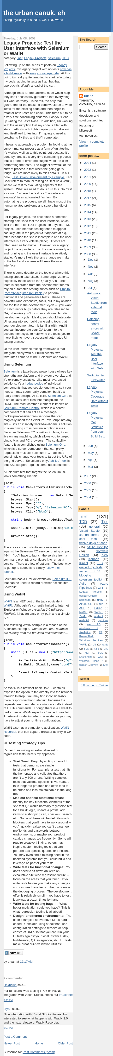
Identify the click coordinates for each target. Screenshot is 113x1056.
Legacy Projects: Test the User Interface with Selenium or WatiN (37, 48)
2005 (88, 490)
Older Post (65, 1043)
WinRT (99, 611)
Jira (106, 648)
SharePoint (85, 657)
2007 (88, 476)
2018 (88, 191)
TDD (65, 58)
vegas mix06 (89, 571)
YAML (83, 644)
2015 (88, 205)
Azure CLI (86, 603)
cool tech (88, 539)
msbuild (84, 620)
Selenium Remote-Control (22, 408)
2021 (88, 177)
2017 (88, 198)
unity (100, 599)
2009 (88, 247)
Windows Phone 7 (91, 661)
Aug (91, 281)
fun (101, 603)
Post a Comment (15, 1036)
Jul (90, 288)
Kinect (83, 563)
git (94, 644)
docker (83, 665)
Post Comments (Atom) (39, 1052)
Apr (91, 460)
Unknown (10, 985)
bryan (8, 1009)
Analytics (85, 632)
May (91, 453)
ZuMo (83, 616)
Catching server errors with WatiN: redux (96, 328)
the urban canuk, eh (34, 13)
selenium (54, 58)
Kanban (93, 559)
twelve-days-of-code (93, 543)
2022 (88, 169)
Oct (91, 274)
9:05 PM (8, 1000)
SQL (100, 652)
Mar (91, 466)
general (94, 526)
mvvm (94, 665)
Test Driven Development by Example (38, 177)
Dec (91, 259)
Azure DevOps (97, 547)
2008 (88, 254)
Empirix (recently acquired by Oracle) (37, 291)
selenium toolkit (90, 579)
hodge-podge (34, 383)
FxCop (98, 607)
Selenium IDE (62, 579)
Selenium (10, 371)
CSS (96, 648)
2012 (88, 226)
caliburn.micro (88, 595)
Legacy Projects (35, 58)
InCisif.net (66, 995)
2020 (88, 184)
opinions (103, 620)
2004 (88, 497)
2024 (88, 162)
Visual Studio (89, 530)
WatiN (8, 601)
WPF (101, 587)
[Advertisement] (93, 67)
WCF (101, 657)
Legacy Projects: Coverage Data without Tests (97, 396)
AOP (82, 607)
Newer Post (12, 1043)
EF (100, 632)
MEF (87, 652)
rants (105, 644)
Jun (91, 446)
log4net (98, 616)
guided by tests (91, 567)
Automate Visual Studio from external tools (97, 302)
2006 (88, 483)
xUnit (105, 665)
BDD (86, 648)
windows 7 (88, 628)
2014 (88, 212)
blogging (85, 575)
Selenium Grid (55, 444)
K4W (104, 555)
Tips (104, 522)
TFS (100, 563)
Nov (91, 266)
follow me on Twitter (94, 685)
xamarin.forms (89, 535)
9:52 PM (8, 1028)
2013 (88, 219)
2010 (88, 240)
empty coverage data (44, 73)
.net (20, 58)
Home (39, 1043)
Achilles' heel (57, 460)
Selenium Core (58, 396)
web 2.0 (94, 624)
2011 (88, 233)
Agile (82, 583)
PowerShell (86, 636)
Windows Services (91, 640)
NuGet (83, 611)
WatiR (8, 605)
